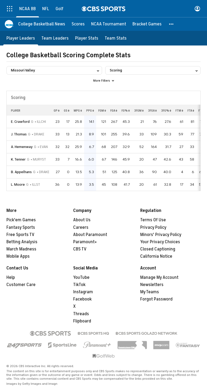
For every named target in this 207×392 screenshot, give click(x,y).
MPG (78, 110)
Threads (81, 314)
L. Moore (18, 184)
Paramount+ (85, 242)
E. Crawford (20, 121)
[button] (171, 24)
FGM (102, 110)
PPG (90, 110)
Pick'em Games (21, 220)
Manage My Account (159, 277)
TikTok (79, 284)
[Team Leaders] (55, 38)
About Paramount (90, 234)
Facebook (82, 299)
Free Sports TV (20, 234)
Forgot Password (156, 299)
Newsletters (151, 284)
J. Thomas (19, 134)
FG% (126, 110)
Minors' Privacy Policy (160, 234)
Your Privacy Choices (160, 242)
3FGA (152, 110)
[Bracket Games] (147, 24)
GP (57, 110)
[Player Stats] (86, 38)
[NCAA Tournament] (108, 24)
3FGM (139, 110)
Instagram (83, 292)
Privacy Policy (153, 227)
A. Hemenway (22, 146)
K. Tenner (18, 159)
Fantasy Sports (20, 227)
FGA (113, 110)
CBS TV (80, 249)
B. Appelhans (21, 172)
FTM (179, 110)
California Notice (156, 256)
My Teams (149, 292)
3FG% (166, 110)
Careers (80, 227)
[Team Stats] (115, 38)
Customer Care (21, 284)
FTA (191, 110)
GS (66, 110)
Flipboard (82, 321)
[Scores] (78, 24)
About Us (82, 220)
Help (10, 277)
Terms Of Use (153, 220)
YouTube (81, 277)
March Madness (21, 249)
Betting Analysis (21, 242)
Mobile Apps (18, 256)
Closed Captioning (157, 249)
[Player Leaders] (20, 38)
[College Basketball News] (41, 24)
